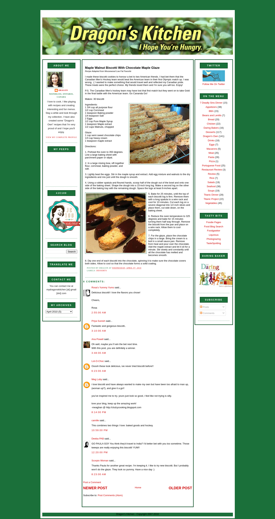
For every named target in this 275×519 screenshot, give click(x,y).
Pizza (212, 161)
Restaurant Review (212, 169)
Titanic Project (211, 199)
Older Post (180, 488)
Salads (211, 182)
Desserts (101, 271)
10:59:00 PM (100, 430)
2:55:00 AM (99, 312)
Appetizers (211, 107)
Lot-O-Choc (98, 361)
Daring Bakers (211, 127)
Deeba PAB (98, 438)
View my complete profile (61, 137)
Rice (211, 178)
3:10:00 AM (99, 330)
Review (212, 174)
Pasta (211, 157)
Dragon (63, 90)
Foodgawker (213, 230)
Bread (211, 119)
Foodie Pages (213, 222)
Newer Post (95, 488)
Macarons (212, 148)
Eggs (211, 144)
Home (58, 20)
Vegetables (211, 203)
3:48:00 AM (99, 353)
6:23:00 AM (99, 371)
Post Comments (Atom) (110, 495)
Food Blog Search (213, 226)
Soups (211, 190)
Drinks (211, 140)
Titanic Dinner (211, 194)
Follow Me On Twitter (213, 84)
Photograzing (214, 239)
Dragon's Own (210, 136)
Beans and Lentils (211, 115)
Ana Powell (98, 339)
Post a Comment (92, 482)
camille (95, 420)
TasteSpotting (213, 243)
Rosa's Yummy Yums (103, 287)
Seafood (211, 186)
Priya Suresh (98, 321)
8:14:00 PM (99, 412)
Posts (204, 307)
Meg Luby (97, 379)
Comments (207, 313)
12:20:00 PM (100, 452)
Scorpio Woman (100, 460)
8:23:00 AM (99, 474)
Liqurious (213, 234)
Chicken (211, 123)
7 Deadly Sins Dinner (211, 102)
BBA (211, 111)
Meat (211, 152)
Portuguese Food (211, 165)
